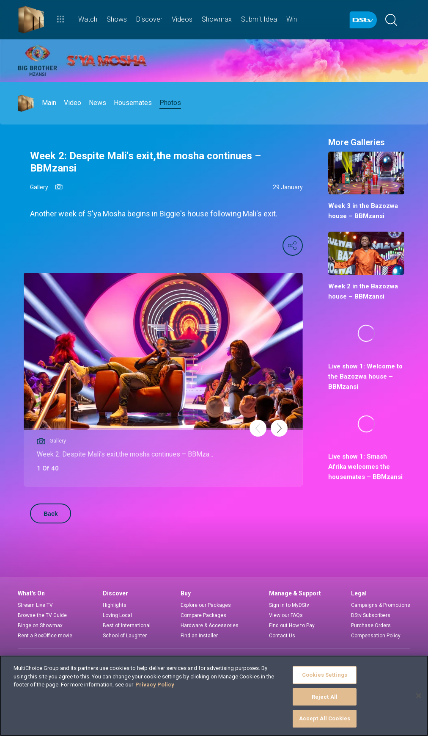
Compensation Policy (376, 636)
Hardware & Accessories (210, 625)
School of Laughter (125, 636)
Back (51, 513)
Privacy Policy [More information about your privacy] (154, 684)
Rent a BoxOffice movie (45, 636)
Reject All (324, 697)
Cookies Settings (324, 675)
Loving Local (117, 615)
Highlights (114, 605)
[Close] (418, 695)
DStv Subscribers (370, 615)
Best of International (127, 625)
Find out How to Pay (292, 625)
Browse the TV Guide (42, 615)
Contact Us (282, 636)
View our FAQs (286, 615)
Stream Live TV (35, 605)
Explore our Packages (206, 605)
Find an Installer (199, 636)
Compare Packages (203, 615)
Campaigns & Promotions (380, 605)
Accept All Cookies (324, 718)
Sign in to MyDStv (289, 605)
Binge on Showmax (40, 625)
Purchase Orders (371, 625)
